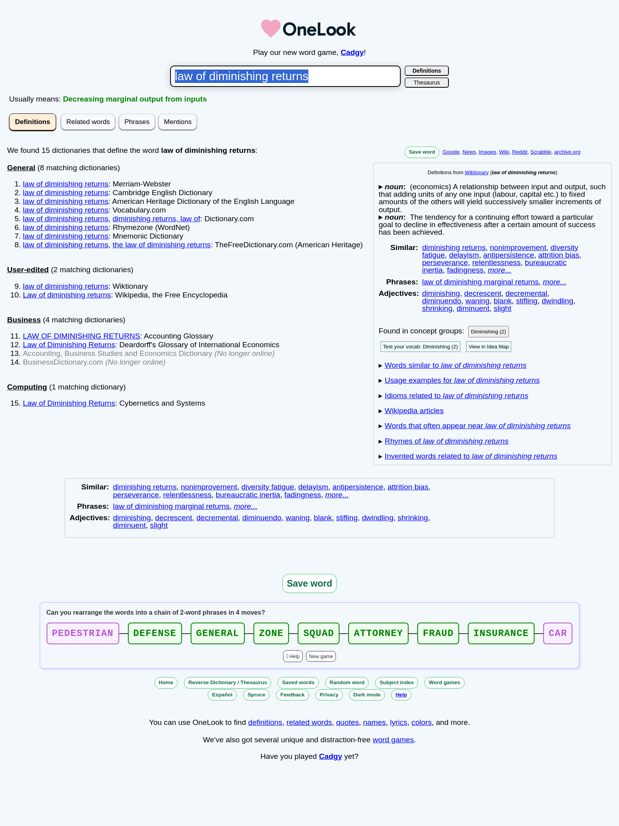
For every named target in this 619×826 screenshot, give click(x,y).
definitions (265, 725)
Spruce (256, 697)
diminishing (441, 293)
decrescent (482, 293)
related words (309, 725)
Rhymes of (447, 441)
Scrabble (540, 152)
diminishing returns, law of (156, 218)
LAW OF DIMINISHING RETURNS (81, 336)
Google (451, 152)
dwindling (557, 301)
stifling (526, 301)
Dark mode (367, 697)
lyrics (398, 725)
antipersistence (508, 255)
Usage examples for (462, 380)
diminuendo (441, 301)
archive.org (567, 152)
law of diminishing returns (66, 184)
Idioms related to (457, 395)
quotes (347, 725)
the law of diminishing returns (162, 245)
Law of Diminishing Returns (69, 345)
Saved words (298, 685)
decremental (526, 293)
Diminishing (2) (488, 332)
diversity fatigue (268, 487)
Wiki (504, 152)
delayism (464, 255)
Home (166, 685)
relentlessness (496, 262)
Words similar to (456, 365)
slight (503, 308)
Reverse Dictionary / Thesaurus (227, 685)
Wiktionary (477, 172)
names (374, 725)
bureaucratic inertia (248, 495)
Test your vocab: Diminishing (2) (420, 347)
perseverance (445, 262)
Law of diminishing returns (67, 295)
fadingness (465, 270)
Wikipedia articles (414, 410)
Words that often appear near (478, 425)
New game (321, 659)
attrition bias (558, 255)
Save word (422, 152)
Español (222, 697)
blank (503, 301)
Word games (444, 685)
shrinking (437, 308)
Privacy (329, 697)
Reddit (519, 152)
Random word (347, 685)
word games (393, 742)
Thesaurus (427, 82)
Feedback (292, 697)
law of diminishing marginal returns (480, 282)
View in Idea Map (489, 347)
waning (477, 301)
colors (421, 725)
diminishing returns (454, 247)
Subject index (396, 685)
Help (294, 659)
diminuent (473, 308)
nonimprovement (518, 247)
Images (487, 152)
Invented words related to (471, 456)
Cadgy (352, 52)
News (469, 152)
